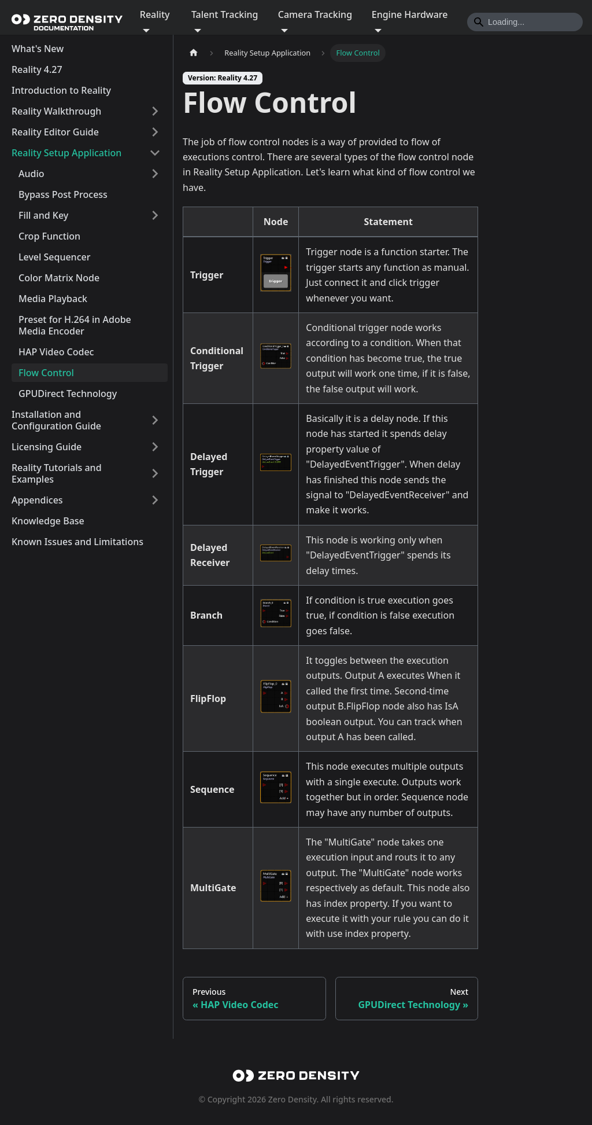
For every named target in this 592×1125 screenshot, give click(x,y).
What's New (38, 48)
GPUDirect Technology (67, 393)
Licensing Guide (47, 446)
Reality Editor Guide (55, 132)
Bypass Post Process (63, 194)
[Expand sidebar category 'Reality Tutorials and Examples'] (155, 473)
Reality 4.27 (37, 69)
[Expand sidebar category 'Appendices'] (155, 500)
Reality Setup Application (66, 152)
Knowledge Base (48, 520)
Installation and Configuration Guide (56, 420)
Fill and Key (43, 215)
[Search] (525, 22)
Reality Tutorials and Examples (57, 473)
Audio (31, 173)
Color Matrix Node (58, 277)
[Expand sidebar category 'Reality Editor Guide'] (155, 132)
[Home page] (194, 53)
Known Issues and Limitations (77, 541)
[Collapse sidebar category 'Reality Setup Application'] (155, 153)
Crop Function (49, 236)
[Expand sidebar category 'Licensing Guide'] (155, 447)
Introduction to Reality (61, 90)
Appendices (37, 500)
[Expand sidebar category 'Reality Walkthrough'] (155, 111)
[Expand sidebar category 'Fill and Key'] (155, 215)
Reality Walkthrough (56, 111)
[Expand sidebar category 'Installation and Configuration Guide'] (155, 420)
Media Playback (52, 298)
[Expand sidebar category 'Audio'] (155, 173)
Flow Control (46, 372)
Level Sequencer (54, 257)
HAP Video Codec (56, 351)
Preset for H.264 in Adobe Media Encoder (74, 325)
